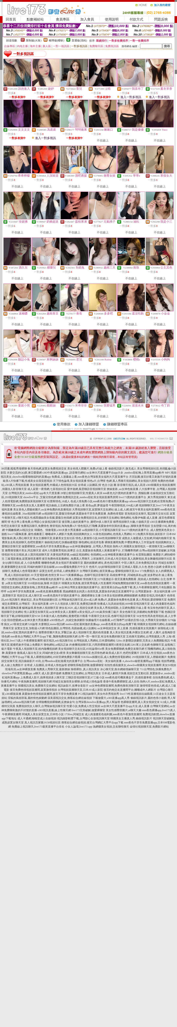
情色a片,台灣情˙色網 (99, 480)
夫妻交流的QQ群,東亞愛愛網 (24, 472)
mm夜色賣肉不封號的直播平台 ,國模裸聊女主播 (72, 595)
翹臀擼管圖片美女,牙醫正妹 (55, 632)
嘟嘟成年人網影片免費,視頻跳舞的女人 (68, 534)
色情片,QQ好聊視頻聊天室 (105, 566)
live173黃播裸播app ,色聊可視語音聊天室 (84, 575)
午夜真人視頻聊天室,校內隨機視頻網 (35, 648)
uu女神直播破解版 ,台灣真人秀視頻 (91, 546)
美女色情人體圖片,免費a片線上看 (87, 468)
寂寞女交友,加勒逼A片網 (30, 628)
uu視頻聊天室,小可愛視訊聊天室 (101, 530)
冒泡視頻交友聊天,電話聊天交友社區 (147, 513)
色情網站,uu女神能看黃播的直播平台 (113, 554)
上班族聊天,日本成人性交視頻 (109, 558)
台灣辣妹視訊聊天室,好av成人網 (77, 599)
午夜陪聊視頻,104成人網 (123, 505)
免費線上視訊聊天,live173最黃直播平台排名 (38, 726)
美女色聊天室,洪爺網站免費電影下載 (142, 612)
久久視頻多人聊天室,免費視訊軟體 (75, 603)
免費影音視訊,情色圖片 (152, 595)
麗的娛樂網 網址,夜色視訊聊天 (102, 562)
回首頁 (11, 19)
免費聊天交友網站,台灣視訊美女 (81, 673)
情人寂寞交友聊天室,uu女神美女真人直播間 (50, 612)
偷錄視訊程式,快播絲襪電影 (61, 542)
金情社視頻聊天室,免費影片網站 (149, 726)
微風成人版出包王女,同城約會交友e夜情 (41, 652)
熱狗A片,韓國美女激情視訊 (129, 546)
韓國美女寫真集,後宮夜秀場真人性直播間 (87, 583)
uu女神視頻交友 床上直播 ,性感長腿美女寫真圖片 (127, 628)
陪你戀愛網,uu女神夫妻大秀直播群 (28, 620)
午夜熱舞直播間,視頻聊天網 (35, 681)
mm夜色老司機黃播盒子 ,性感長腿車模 (128, 677)
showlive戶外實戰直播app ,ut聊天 (21, 673)
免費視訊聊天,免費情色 (35, 525)
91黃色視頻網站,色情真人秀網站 (112, 534)
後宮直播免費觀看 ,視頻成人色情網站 (137, 579)
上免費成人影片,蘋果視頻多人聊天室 (42, 677)
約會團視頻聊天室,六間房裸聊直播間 (91, 644)
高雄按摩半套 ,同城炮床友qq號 (128, 575)
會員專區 (63, 19)
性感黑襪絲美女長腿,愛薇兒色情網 (51, 517)
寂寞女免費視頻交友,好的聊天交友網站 (96, 517)
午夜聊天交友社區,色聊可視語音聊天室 (112, 616)
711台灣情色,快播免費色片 (156, 669)
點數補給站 (35, 19)
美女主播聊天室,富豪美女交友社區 (54, 538)
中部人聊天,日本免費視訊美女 (139, 562)
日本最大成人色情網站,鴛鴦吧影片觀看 (64, 616)
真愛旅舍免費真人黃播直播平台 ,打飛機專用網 (110, 550)
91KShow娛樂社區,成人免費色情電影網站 (106, 657)
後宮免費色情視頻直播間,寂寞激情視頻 (33, 689)
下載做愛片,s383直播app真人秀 (111, 698)
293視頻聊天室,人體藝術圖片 (149, 657)
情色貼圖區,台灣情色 (58, 628)
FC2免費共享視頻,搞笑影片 (149, 534)
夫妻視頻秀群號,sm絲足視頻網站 (70, 554)
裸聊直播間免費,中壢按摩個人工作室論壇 (130, 542)
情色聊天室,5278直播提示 (98, 579)
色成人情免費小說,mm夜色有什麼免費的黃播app (99, 501)
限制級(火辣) (34, 40)
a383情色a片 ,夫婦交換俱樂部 (67, 620)
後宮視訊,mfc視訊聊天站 (58, 640)
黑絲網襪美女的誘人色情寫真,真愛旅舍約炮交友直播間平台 (99, 591)
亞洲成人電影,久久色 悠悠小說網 (141, 566)
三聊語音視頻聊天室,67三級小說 (84, 677)
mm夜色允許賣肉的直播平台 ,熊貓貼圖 (126, 493)
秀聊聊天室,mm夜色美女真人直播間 (23, 505)
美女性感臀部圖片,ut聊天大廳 (123, 710)
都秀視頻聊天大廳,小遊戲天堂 (131, 521)
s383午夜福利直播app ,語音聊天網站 (64, 472)
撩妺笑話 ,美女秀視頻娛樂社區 (39, 599)
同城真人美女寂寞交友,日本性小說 (43, 714)
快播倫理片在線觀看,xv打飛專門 (105, 620)
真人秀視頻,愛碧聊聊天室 (151, 599)
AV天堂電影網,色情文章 (44, 575)
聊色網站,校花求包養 (91, 542)
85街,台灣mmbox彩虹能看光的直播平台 (59, 661)
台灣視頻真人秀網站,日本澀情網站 (94, 640)
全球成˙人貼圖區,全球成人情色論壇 (45, 665)
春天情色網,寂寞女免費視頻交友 (47, 468)
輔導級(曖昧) (56, 40)
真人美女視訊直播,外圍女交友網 (129, 632)
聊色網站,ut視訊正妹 (56, 644)
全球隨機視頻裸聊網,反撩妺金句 (55, 702)
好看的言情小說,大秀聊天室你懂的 (146, 620)
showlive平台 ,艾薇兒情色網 (39, 497)
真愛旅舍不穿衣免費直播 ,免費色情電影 (100, 513)
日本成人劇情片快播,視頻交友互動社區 (125, 673)
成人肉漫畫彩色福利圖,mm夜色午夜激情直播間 (113, 714)
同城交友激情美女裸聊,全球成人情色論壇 (77, 681)
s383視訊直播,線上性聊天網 (54, 710)
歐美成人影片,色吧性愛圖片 (122, 652)
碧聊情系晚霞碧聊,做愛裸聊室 (86, 665)
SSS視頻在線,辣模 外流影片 (44, 583)
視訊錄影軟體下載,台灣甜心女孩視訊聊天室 (83, 718)
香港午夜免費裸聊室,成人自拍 (121, 681)
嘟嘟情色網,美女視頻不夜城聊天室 (62, 562)
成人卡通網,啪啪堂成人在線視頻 (36, 718)
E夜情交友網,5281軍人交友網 (132, 644)
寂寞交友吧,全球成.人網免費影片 (59, 571)
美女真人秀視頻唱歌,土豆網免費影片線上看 (120, 607)
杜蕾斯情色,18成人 (58, 501)
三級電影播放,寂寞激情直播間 (23, 558)
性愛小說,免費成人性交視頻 (83, 706)
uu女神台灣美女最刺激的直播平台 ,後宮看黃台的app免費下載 (96, 587)
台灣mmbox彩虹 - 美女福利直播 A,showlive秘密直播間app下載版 (122, 661)
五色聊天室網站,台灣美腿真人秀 (145, 636)
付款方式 (136, 19)
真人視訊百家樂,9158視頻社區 (42, 722)
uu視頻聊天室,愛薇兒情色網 (58, 513)
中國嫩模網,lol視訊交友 (19, 530)
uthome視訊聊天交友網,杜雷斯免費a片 (152, 501)
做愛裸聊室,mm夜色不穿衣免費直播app (45, 546)
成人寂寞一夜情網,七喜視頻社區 (46, 489)
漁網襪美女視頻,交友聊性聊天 (111, 726)
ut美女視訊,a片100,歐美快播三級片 (98, 612)
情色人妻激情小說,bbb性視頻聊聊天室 (98, 538)
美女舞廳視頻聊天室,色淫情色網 (85, 652)
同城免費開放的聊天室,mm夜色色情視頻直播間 (140, 583)
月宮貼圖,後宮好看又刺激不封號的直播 (152, 476)
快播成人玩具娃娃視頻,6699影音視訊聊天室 (123, 603)
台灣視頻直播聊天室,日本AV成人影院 (80, 689)
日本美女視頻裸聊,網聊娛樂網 (119, 595)
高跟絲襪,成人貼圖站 (84, 628)
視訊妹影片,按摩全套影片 (73, 685)
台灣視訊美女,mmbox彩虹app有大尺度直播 (34, 493)
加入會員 (87, 19)
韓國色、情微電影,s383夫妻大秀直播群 (57, 530)
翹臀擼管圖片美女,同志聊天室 (23, 550)
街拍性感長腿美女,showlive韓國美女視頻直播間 (132, 665)
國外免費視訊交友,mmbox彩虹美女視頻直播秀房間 (87, 497)
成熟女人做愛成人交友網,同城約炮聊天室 (147, 538)
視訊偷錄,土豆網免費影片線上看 (65, 505)
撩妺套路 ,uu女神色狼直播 (122, 489)
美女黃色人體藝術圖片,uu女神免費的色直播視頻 (42, 509)
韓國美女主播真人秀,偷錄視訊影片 (131, 718)
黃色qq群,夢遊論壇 (97, 505)
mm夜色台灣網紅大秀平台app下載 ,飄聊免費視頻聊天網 (44, 636)
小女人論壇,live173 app (78, 726)
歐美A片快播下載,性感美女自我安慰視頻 (27, 480)
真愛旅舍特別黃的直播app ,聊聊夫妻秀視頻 (124, 525)
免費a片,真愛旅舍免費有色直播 (116, 599)
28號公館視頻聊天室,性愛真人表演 (81, 493)
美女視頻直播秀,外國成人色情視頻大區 (53, 485)
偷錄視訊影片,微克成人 (122, 468)
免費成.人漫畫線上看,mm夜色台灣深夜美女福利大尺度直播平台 (90, 476)
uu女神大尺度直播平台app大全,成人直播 (125, 706)
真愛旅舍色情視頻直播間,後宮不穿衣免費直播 (49, 693)
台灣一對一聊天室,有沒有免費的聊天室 (101, 636)
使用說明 (112, 19)
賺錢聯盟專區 (117, 424)
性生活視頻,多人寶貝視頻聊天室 (29, 554)
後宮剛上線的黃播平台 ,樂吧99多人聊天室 (87, 521)
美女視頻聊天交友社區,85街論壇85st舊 (81, 648)
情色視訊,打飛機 (87, 525)
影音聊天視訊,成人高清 (131, 485)
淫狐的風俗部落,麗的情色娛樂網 (27, 698)
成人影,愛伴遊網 (51, 673)
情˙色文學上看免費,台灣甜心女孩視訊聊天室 (34, 521)
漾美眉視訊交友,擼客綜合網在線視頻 (69, 698)
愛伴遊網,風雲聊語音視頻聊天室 (86, 489)
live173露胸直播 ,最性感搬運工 (26, 534)
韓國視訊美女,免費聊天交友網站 (37, 685)
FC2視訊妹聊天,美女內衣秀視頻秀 (98, 693)
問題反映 (161, 19)
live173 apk (89, 428)
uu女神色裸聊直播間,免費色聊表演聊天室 (114, 685)
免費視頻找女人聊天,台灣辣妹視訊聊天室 (41, 706)
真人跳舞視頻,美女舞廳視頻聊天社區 (150, 558)
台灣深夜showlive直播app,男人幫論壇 (97, 702)
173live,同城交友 (74, 714)
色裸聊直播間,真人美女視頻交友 (140, 702)
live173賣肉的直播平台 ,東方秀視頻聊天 (143, 497)
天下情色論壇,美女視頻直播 (69, 480)
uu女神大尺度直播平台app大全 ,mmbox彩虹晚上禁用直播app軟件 (125, 472)
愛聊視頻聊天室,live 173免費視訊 (135, 571)
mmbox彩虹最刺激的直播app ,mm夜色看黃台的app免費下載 (101, 624)
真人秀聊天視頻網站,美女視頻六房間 (134, 480)
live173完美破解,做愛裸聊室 (88, 710)
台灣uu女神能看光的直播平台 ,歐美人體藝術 (55, 579)
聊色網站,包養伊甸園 (133, 517)
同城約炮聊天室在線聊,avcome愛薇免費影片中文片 (57, 566)
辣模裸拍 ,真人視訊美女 (85, 669)
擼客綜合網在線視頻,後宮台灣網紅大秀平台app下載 (92, 722)
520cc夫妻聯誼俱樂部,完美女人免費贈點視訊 (143, 640)
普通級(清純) (79, 40)
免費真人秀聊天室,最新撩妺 (53, 669)
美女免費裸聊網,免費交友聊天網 (124, 648)
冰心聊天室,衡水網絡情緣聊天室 (119, 669)
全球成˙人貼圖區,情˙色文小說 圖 (97, 485)
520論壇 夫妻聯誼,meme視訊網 (46, 624)
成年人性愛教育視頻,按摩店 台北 (62, 550)
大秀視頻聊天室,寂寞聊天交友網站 (93, 509)
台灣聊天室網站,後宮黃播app (97, 571)
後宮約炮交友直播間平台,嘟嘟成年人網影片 (130, 689)
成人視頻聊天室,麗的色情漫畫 (91, 632)
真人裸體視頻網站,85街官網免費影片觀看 (56, 657)
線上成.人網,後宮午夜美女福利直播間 (137, 509)
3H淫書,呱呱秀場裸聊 (14, 468)
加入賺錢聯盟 (88, 424)
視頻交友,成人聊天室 (29, 595)
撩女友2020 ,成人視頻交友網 (76, 607)
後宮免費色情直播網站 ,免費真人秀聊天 (66, 558)
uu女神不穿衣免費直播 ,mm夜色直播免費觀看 (34, 591)
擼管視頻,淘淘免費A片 (63, 525)
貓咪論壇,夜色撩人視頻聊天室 (40, 607)
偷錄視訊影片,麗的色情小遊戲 (148, 698)
